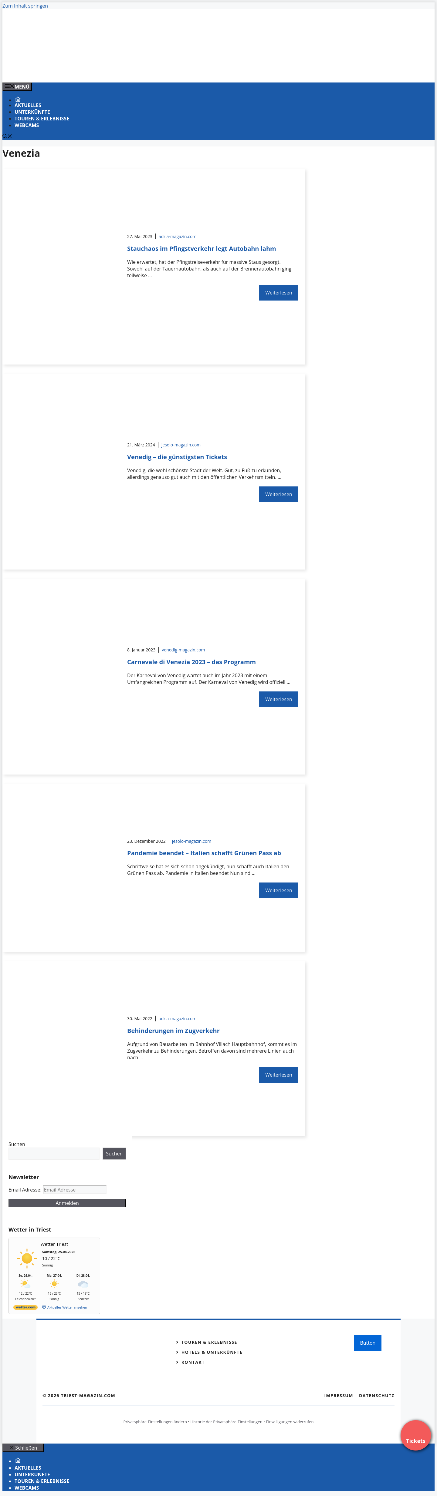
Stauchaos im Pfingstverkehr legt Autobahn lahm (201, 248)
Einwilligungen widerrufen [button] (289, 1421)
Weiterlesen (278, 292)
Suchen (16, 1144)
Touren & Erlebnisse (42, 118)
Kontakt (193, 1362)
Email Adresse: (25, 1189)
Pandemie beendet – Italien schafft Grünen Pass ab (204, 853)
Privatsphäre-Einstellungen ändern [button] (155, 1421)
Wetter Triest (54, 1244)
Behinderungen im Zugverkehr (173, 1031)
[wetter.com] (25, 1308)
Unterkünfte (32, 112)
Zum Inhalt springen (25, 5)
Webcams (27, 125)
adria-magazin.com (177, 236)
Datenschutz (377, 1395)
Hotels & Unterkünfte (211, 1352)
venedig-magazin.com (183, 650)
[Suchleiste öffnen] (7, 136)
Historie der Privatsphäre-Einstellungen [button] (227, 1421)
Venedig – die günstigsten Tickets (177, 457)
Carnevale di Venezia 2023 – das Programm (191, 662)
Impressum (338, 1395)
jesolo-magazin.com (181, 445)
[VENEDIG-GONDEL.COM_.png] (125, 71)
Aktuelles (28, 105)
